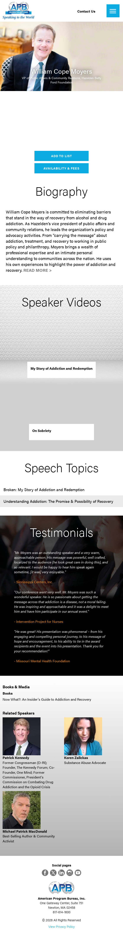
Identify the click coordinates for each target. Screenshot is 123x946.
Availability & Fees (61, 168)
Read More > (37, 270)
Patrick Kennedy (16, 757)
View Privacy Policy (61, 926)
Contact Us (86, 11)
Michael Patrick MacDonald (25, 831)
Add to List (61, 156)
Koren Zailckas (76, 757)
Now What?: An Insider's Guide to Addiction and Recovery (47, 699)
